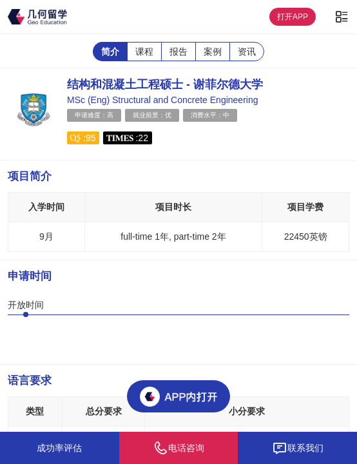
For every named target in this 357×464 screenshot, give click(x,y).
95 (91, 138)
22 (143, 138)
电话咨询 (178, 447)
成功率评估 (59, 448)
